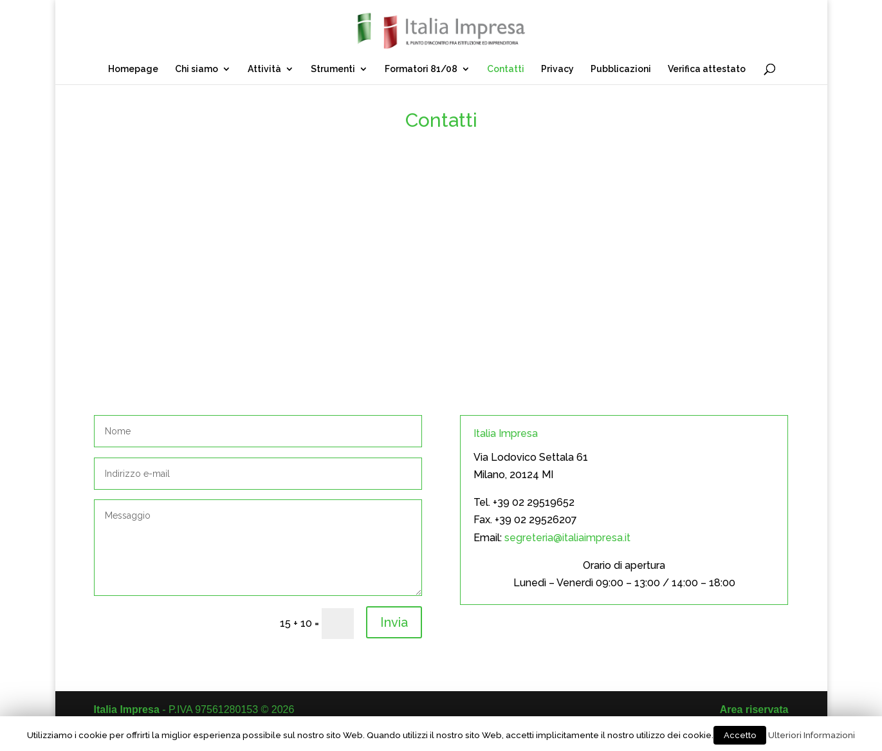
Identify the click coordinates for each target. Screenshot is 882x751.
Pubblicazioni (621, 69)
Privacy (557, 69)
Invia (394, 622)
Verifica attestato (707, 69)
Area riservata (754, 709)
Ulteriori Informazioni (811, 735)
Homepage (133, 69)
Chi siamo (196, 69)
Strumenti (333, 69)
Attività (264, 69)
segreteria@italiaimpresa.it (567, 538)
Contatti (505, 69)
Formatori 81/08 (421, 69)
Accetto (740, 735)
